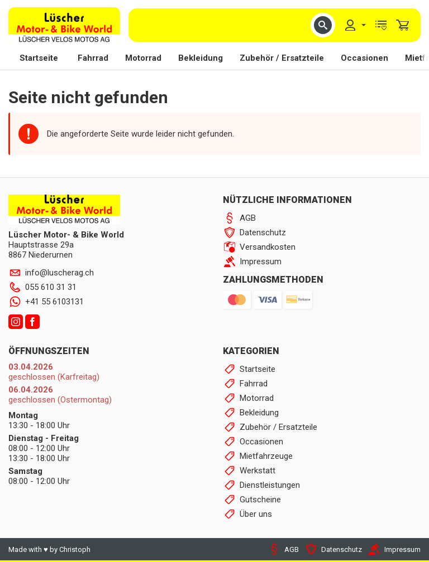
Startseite (39, 58)
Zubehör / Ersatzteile (282, 58)
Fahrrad (93, 58)
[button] (323, 25)
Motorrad (143, 58)
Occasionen (364, 58)
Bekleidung (200, 58)
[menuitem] (355, 25)
